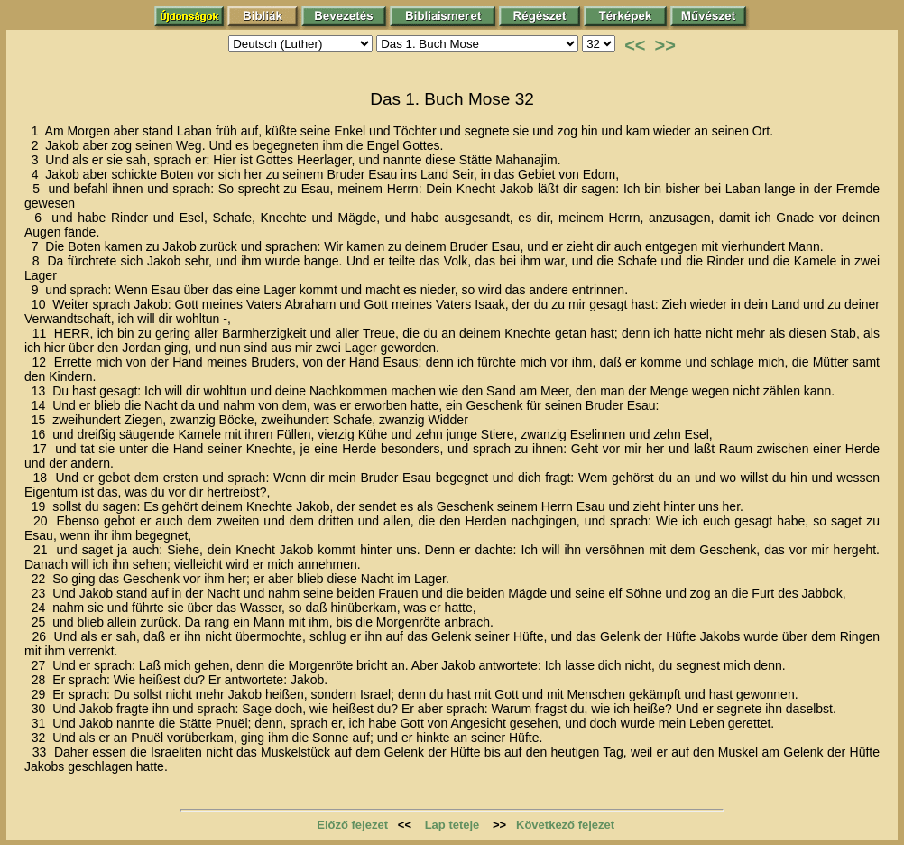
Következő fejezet (565, 824)
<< (634, 45)
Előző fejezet (352, 824)
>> (665, 45)
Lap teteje (452, 824)
